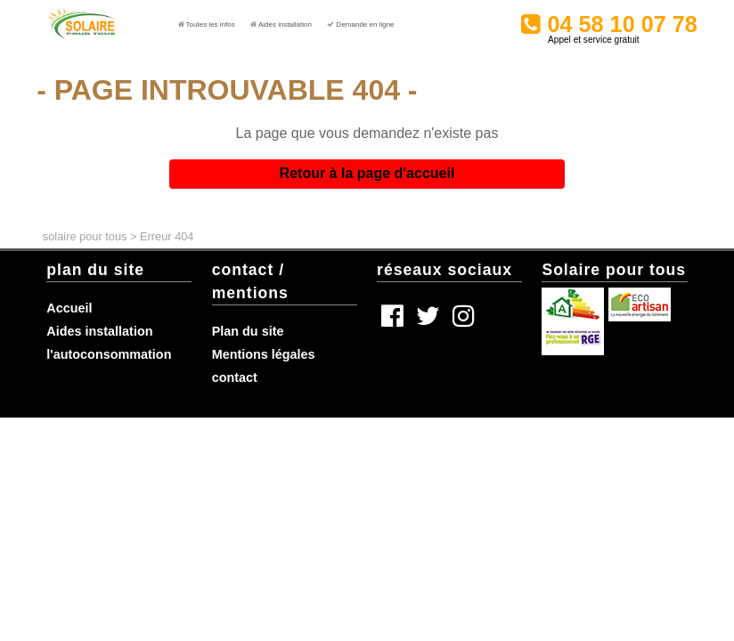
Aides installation (99, 331)
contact (234, 377)
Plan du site (248, 331)
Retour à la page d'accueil (367, 173)
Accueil (69, 308)
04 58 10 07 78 (649, 18)
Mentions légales (263, 354)
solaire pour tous (85, 236)
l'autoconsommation (108, 354)
